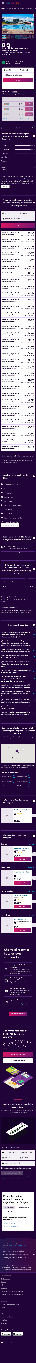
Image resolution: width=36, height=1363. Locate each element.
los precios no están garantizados (17, 1245)
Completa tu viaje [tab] (10, 1212)
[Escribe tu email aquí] (19, 1163)
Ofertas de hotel (11, 1265)
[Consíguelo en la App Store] (17, 1334)
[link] (22, 859)
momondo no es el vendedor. (19, 1251)
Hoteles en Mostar (9, 1223)
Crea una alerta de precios (18, 1003)
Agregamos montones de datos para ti (19, 1254)
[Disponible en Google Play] (6, 1334)
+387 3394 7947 (7, 58)
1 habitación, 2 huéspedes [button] (13, 75)
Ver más (31, 844)
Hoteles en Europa (22, 1265)
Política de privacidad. (19, 1178)
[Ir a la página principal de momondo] (13, 3)
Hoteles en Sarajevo (26, 1267)
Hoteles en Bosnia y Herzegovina (10, 1267)
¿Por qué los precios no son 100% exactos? (19, 1258)
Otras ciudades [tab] (9, 1207)
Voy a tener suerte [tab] (23, 1207)
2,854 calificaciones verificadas (20, 62)
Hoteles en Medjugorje (11, 1226)
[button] (3, 3)
